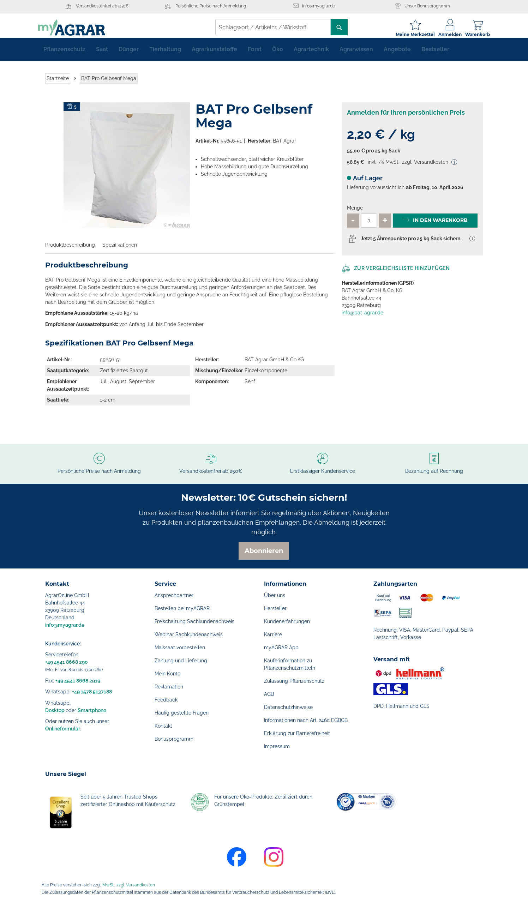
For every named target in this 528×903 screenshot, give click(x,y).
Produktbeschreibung (70, 250)
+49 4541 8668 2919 (77, 681)
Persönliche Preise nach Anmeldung (210, 6)
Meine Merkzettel (408, 34)
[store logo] (78, 27)
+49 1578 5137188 (92, 691)
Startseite (58, 84)
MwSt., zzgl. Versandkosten (128, 885)
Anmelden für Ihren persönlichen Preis (406, 118)
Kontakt (163, 726)
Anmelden (443, 34)
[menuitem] (64, 55)
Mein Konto (167, 673)
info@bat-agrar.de (362, 318)
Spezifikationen (119, 250)
